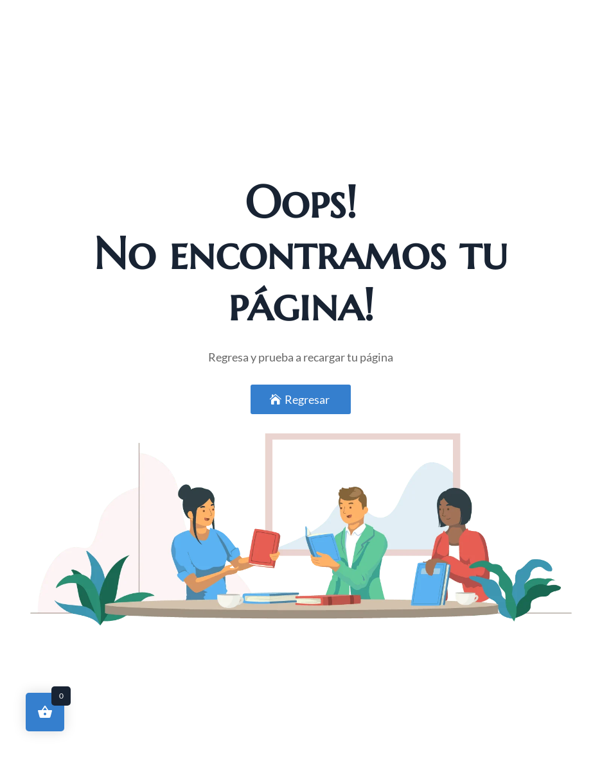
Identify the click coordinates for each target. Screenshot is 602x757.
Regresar (307, 399)
